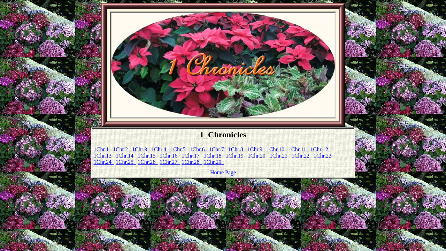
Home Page (223, 172)
